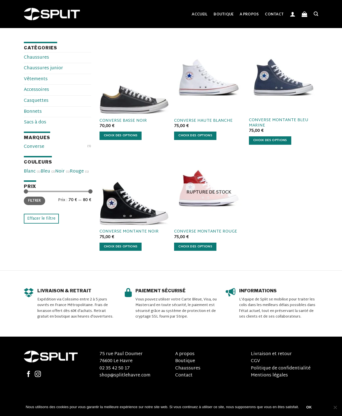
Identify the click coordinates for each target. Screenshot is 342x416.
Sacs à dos (35, 122)
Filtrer (34, 201)
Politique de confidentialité (281, 368)
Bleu (45, 171)
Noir (60, 171)
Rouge (77, 171)
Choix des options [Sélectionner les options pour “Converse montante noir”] (121, 247)
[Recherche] (316, 13)
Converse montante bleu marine (278, 123)
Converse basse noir (123, 121)
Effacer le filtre (41, 218)
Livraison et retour (271, 354)
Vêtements (36, 79)
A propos (249, 14)
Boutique (224, 14)
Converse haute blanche (203, 121)
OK (309, 407)
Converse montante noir (129, 232)
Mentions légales (269, 375)
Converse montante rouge (205, 232)
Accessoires (36, 90)
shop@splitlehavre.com (125, 375)
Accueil (199, 14)
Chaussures (36, 58)
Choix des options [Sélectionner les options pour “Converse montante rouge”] (195, 247)
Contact (274, 14)
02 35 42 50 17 (115, 368)
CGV (255, 361)
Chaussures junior (43, 68)
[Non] (335, 408)
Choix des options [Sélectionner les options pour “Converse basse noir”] (121, 136)
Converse (34, 147)
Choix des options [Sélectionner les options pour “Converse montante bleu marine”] (270, 140)
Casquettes (36, 101)
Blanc (30, 171)
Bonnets (33, 112)
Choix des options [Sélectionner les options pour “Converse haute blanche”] (195, 136)
